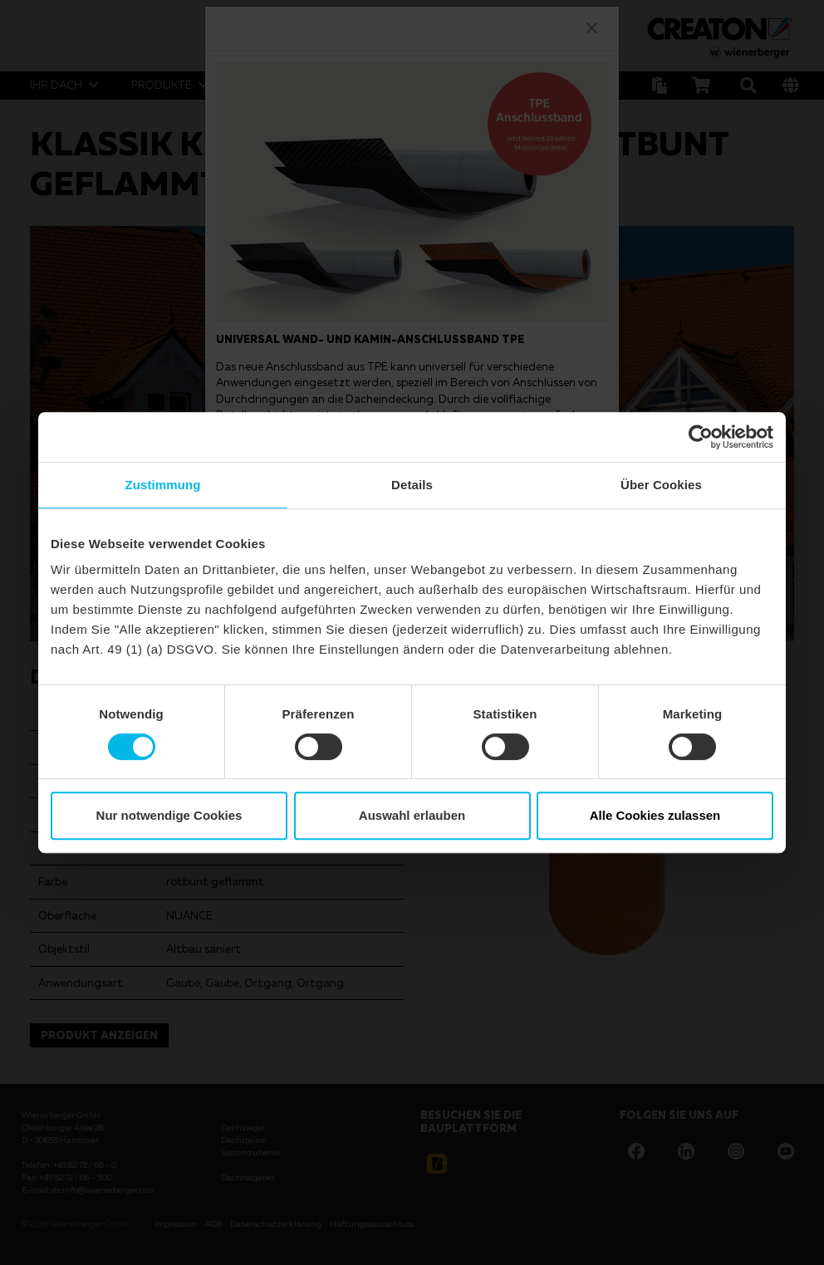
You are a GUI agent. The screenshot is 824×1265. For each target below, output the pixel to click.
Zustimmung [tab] (163, 485)
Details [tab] (412, 485)
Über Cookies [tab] (661, 485)
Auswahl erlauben (412, 815)
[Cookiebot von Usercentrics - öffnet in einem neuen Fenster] (700, 436)
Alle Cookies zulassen (655, 815)
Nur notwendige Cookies (169, 815)
